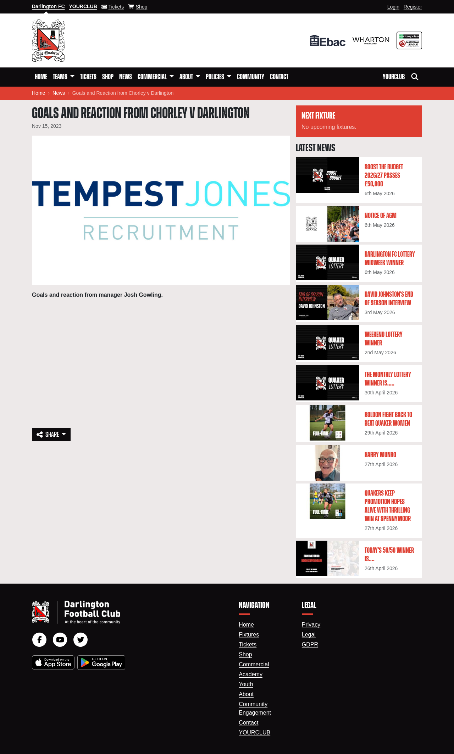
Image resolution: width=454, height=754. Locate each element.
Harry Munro (380, 455)
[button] (63, 77)
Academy (250, 674)
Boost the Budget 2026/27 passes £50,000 (384, 176)
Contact (279, 77)
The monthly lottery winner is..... (388, 379)
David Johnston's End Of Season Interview (389, 299)
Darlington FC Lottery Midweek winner (390, 259)
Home (41, 77)
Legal (309, 635)
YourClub (394, 77)
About (246, 694)
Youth (246, 684)
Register (413, 7)
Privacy (311, 625)
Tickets (88, 77)
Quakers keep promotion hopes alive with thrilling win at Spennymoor (388, 506)
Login (393, 7)
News (125, 77)
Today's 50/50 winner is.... (389, 555)
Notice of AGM (381, 215)
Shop (108, 77)
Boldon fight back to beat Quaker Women (388, 419)
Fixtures (249, 635)
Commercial (254, 664)
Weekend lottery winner (384, 339)
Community (250, 77)
